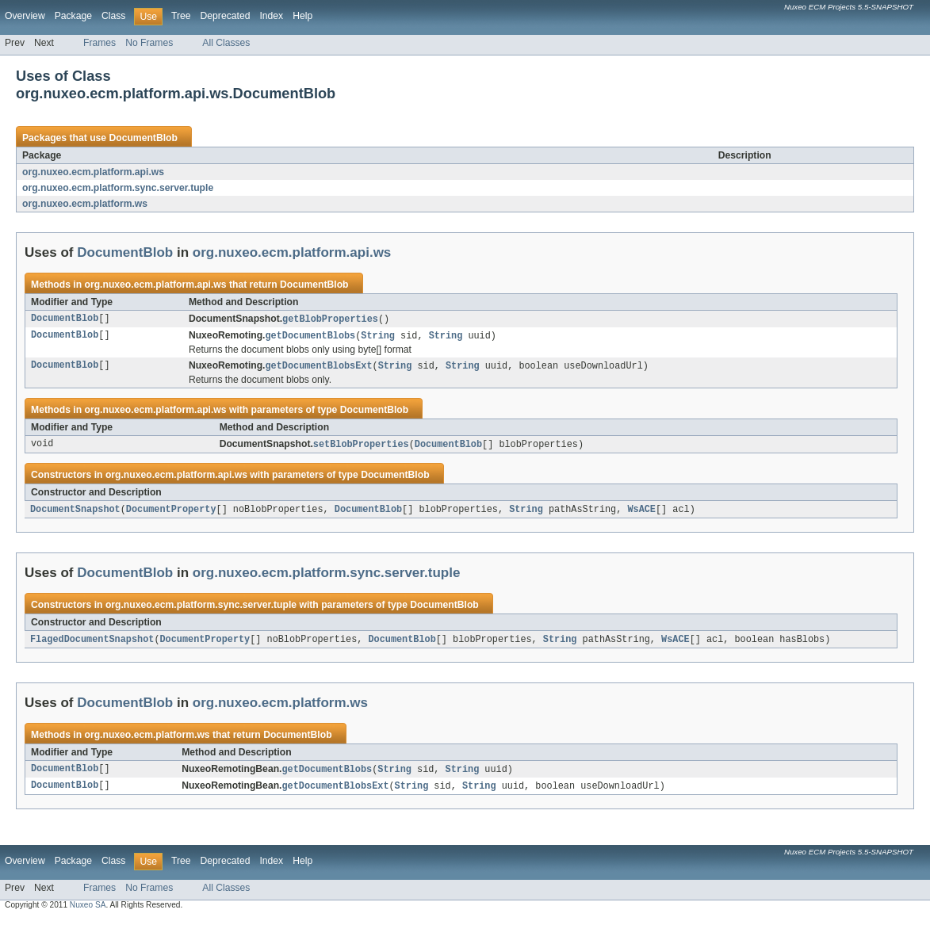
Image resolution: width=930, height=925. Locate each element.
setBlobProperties (361, 447)
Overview (25, 15)
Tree (181, 15)
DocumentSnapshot (75, 512)
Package (73, 15)
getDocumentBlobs (311, 337)
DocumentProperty (171, 512)
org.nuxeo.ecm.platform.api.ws (93, 172)
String (378, 337)
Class (113, 15)
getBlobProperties (330, 319)
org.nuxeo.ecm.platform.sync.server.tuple (117, 187)
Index (271, 15)
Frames (99, 42)
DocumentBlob (143, 137)
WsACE (641, 512)
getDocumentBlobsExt (319, 367)
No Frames (149, 42)
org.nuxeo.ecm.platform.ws (84, 203)
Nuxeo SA (88, 911)
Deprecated (226, 15)
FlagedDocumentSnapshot (92, 643)
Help (302, 15)
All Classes (226, 42)
